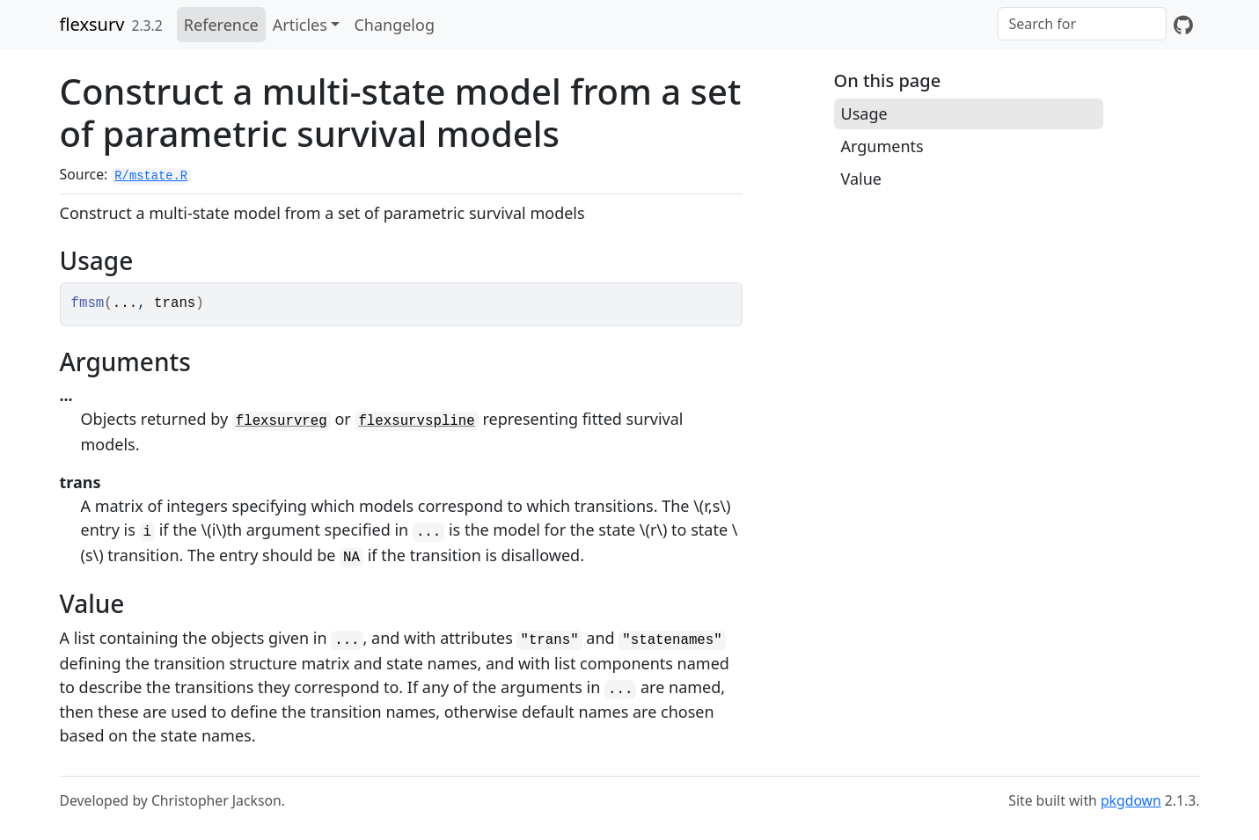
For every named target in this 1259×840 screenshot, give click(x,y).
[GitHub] (1183, 24)
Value (861, 178)
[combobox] (1082, 23)
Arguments (882, 146)
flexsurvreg (281, 421)
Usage (864, 113)
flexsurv (92, 24)
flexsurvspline (416, 421)
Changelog (394, 24)
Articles (300, 24)
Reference (221, 24)
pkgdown (1131, 800)
